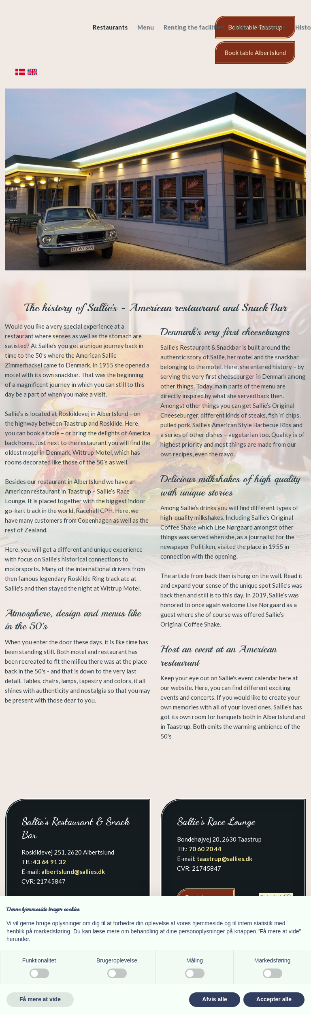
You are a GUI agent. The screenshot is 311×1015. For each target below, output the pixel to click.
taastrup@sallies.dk (224, 858)
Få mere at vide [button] (40, 999)
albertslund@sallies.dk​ (73, 871)
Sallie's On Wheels (259, 27)
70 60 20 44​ (205, 849)
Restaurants (110, 27)
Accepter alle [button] (274, 999)
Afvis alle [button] (214, 999)
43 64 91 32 (49, 861)
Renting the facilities (194, 27)
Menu (145, 27)
